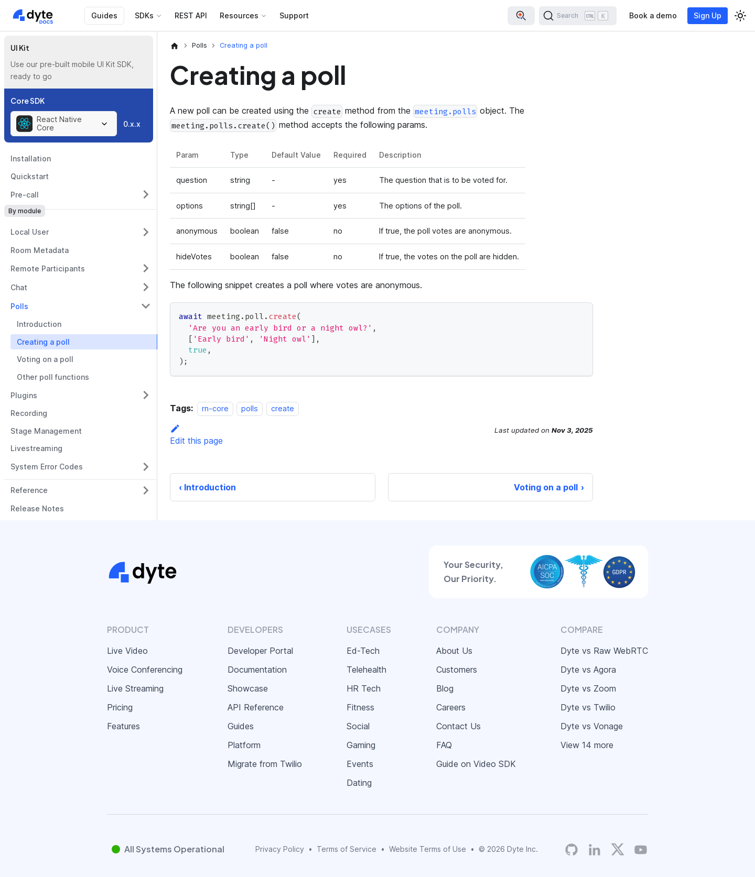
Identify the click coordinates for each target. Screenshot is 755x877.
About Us (454, 650)
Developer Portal (260, 650)
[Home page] (174, 45)
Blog (445, 688)
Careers (451, 707)
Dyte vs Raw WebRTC (604, 650)
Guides (104, 15)
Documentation (257, 669)
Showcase (248, 688)
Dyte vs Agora (588, 669)
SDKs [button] (144, 15)
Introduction (39, 324)
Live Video (127, 650)
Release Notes (37, 508)
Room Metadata (39, 250)
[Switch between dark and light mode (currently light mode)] (740, 15)
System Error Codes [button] (46, 466)
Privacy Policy (279, 849)
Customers (456, 669)
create (282, 408)
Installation (30, 158)
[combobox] (63, 123)
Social (358, 726)
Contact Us (458, 726)
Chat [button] (18, 287)
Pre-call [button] (24, 194)
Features (123, 726)
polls (249, 408)
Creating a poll (43, 341)
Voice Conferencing (144, 669)
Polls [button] (19, 306)
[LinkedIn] (594, 849)
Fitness (360, 707)
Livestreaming (36, 448)
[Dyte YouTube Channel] (640, 849)
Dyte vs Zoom (588, 688)
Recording (28, 413)
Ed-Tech (363, 650)
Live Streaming (135, 688)
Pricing (120, 707)
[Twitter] (617, 849)
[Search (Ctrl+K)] (578, 15)
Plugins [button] (23, 395)
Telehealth (366, 669)
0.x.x (132, 123)
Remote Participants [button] (47, 268)
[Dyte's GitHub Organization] (571, 849)
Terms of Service (346, 849)
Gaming (361, 745)
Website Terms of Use (427, 849)
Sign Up (707, 15)
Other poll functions (53, 376)
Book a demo (653, 15)
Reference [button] (29, 490)
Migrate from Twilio (265, 764)
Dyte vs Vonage (591, 726)
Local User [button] (29, 231)
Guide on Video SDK (476, 764)
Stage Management (46, 430)
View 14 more (586, 745)
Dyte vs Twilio (588, 707)
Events (360, 764)
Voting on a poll (45, 359)
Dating (359, 782)
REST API (191, 15)
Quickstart (29, 176)
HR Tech (364, 688)
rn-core (215, 408)
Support (294, 15)
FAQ (444, 745)
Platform (244, 745)
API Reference (256, 707)
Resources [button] (239, 15)
